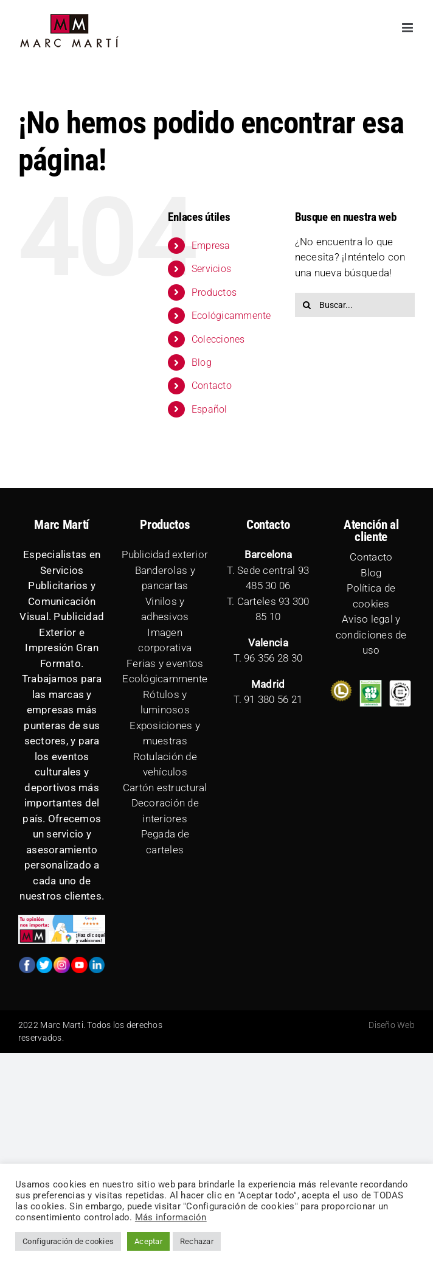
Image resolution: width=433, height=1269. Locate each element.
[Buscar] (307, 305)
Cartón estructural (165, 787)
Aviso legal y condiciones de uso (371, 634)
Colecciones (218, 339)
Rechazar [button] (196, 1241)
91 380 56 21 (273, 699)
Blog (202, 362)
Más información (171, 1217)
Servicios (211, 268)
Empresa (211, 245)
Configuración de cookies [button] (68, 1241)
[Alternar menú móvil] (408, 27)
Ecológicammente (231, 315)
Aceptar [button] (148, 1241)
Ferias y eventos (164, 663)
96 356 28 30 (273, 658)
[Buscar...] (355, 305)
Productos (214, 292)
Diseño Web (392, 1025)
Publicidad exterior (165, 554)
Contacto (212, 385)
